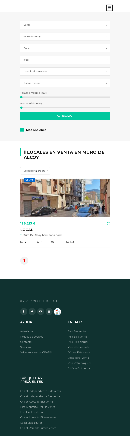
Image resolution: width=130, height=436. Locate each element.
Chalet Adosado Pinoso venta (38, 417)
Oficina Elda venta (79, 352)
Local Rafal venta (78, 357)
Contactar (26, 342)
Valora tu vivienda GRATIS (36, 352)
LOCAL (26, 230)
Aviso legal (26, 331)
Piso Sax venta (77, 331)
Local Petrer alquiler (32, 412)
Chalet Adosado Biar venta (36, 401)
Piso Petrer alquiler (79, 363)
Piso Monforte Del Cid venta (37, 407)
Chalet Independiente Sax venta (40, 396)
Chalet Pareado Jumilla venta (38, 428)
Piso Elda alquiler (78, 342)
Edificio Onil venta (79, 368)
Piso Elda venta (77, 336)
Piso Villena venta (78, 347)
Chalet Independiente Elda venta (40, 391)
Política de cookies (31, 336)
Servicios (25, 347)
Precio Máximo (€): (31, 103)
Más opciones (36, 130)
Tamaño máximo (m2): (33, 92)
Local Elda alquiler (31, 422)
